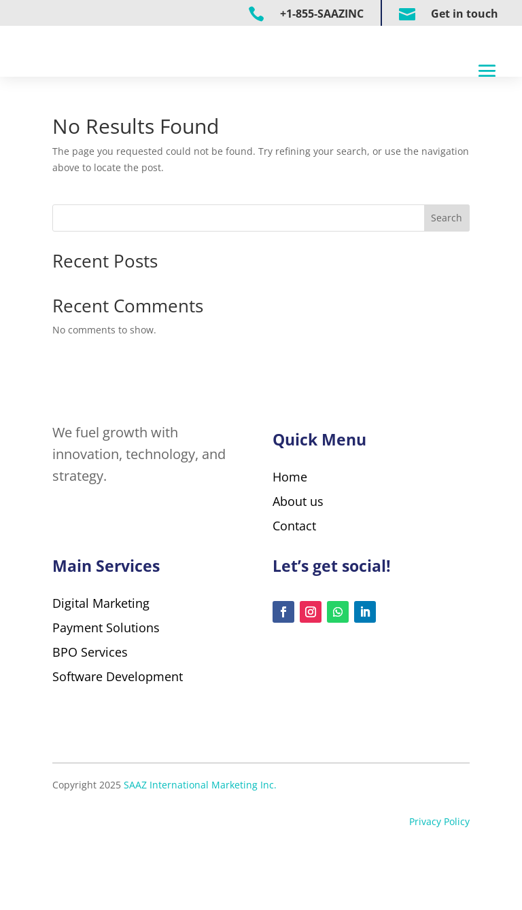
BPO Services (90, 718)
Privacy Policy (439, 887)
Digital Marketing (101, 669)
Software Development (117, 743)
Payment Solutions (107, 694)
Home (290, 527)
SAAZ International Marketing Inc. (200, 851)
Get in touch (464, 13)
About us (298, 551)
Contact (294, 576)
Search (446, 268)
